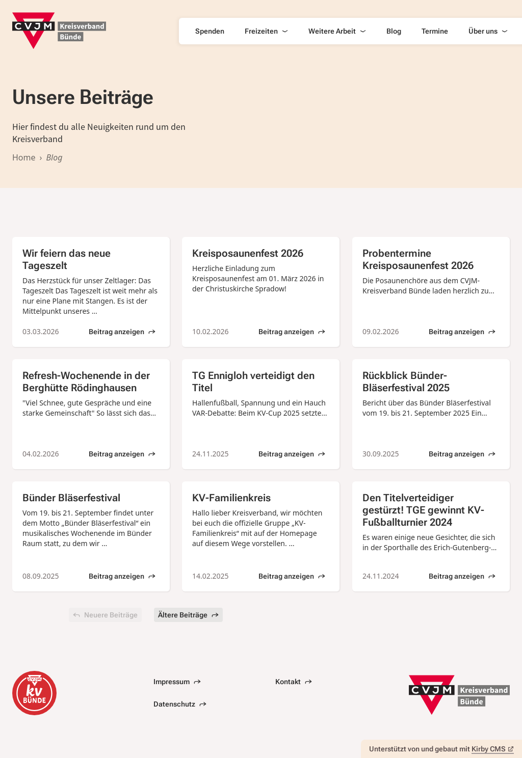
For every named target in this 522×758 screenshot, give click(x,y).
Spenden (209, 31)
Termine (435, 31)
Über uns (488, 31)
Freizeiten (266, 31)
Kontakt (293, 682)
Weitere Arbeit (337, 31)
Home (24, 157)
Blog (393, 31)
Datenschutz (179, 704)
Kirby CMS (493, 749)
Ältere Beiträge (188, 615)
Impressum (177, 682)
